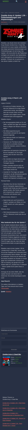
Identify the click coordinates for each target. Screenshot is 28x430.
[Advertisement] (14, 7)
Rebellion (8, 291)
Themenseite (5, 288)
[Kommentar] (14, 343)
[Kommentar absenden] (14, 349)
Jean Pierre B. (4, 22)
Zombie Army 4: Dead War (12, 354)
